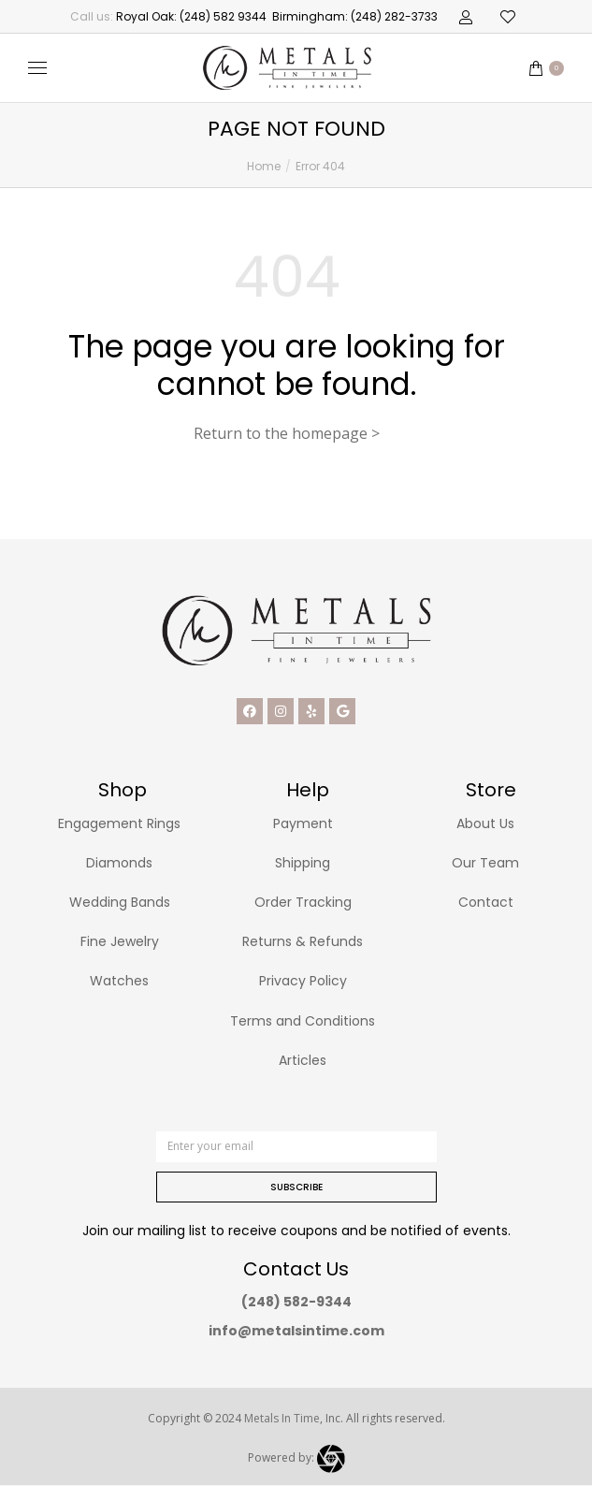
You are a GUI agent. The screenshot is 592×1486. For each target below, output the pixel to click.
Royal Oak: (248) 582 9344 (191, 16)
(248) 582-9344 (296, 1301)
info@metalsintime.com (296, 1330)
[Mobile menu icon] (37, 68)
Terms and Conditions (302, 1021)
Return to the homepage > (287, 433)
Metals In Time (282, 1418)
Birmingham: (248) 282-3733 (355, 16)
